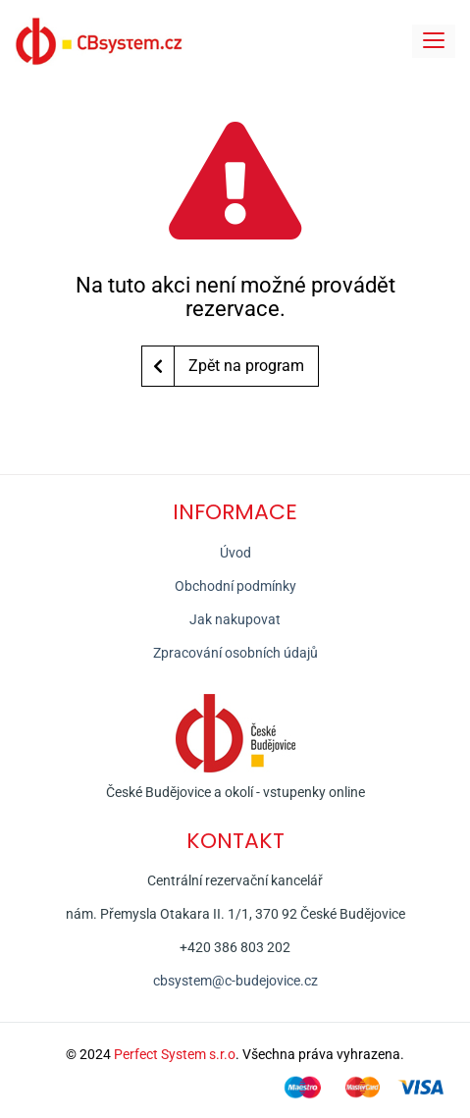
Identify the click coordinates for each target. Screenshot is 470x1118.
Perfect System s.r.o (174, 1054)
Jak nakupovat (235, 619)
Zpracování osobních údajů (235, 653)
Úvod (235, 552)
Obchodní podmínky (235, 586)
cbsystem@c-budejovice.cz (235, 980)
